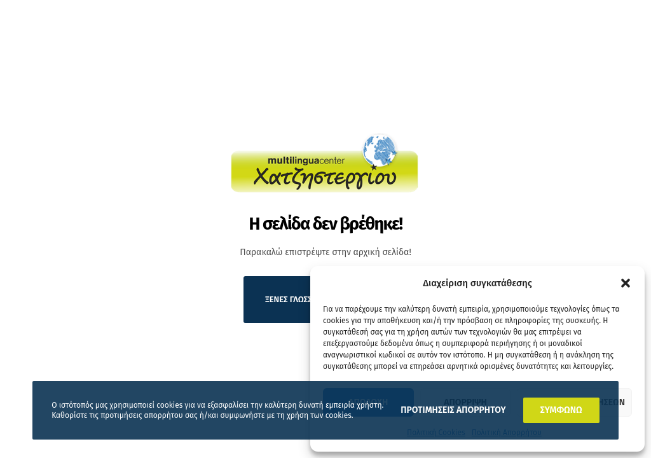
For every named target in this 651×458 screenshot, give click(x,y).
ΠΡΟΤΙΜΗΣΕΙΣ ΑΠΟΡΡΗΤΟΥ (453, 410)
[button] (625, 283)
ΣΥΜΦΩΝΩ (561, 410)
